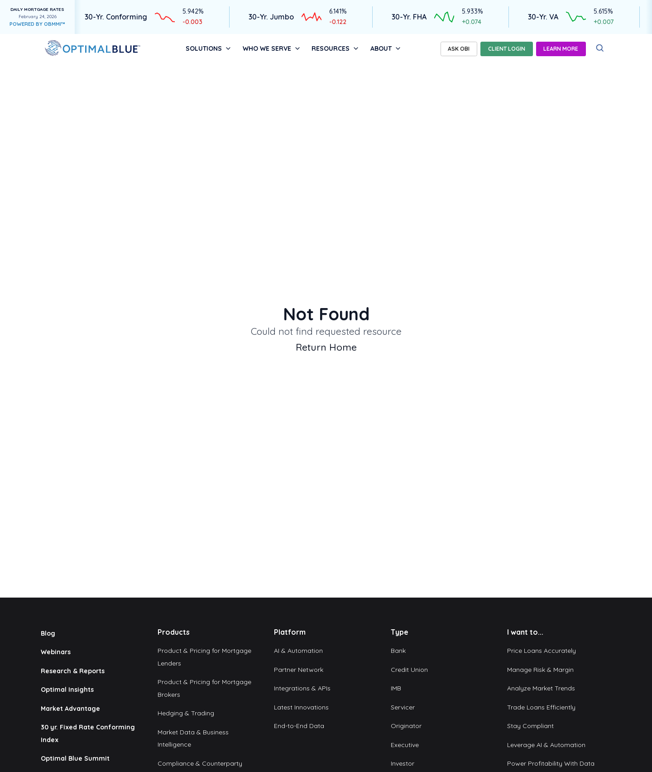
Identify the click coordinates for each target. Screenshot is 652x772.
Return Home (326, 347)
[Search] (600, 48)
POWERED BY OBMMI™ (37, 24)
